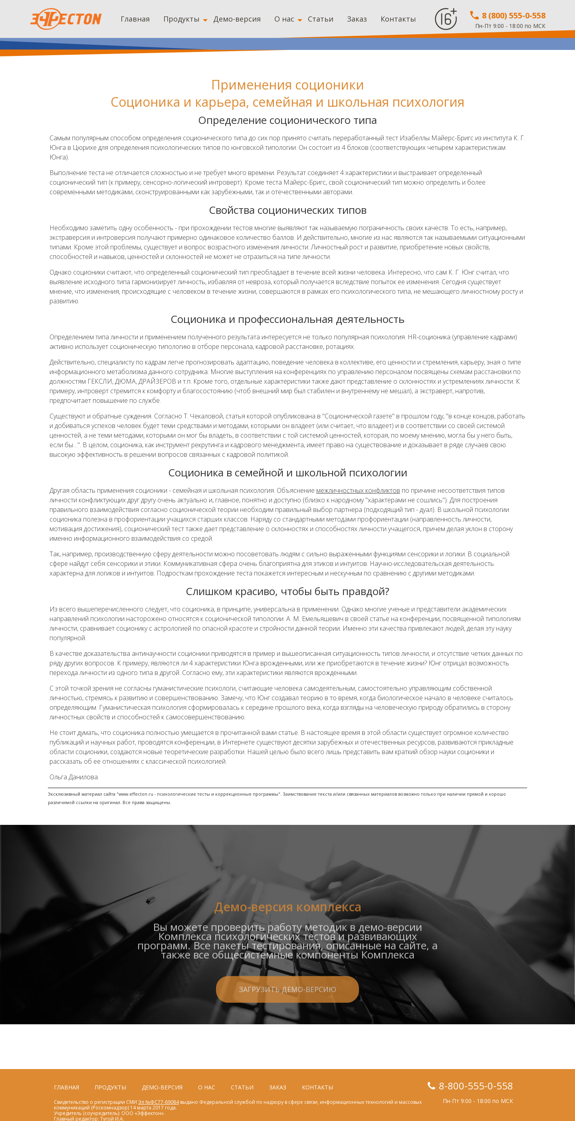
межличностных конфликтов (358, 490)
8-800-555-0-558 (476, 1085)
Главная (135, 19)
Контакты (398, 19)
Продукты (181, 19)
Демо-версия (237, 19)
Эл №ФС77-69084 (158, 1102)
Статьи (320, 19)
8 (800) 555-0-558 (507, 15)
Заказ (357, 19)
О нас (284, 19)
